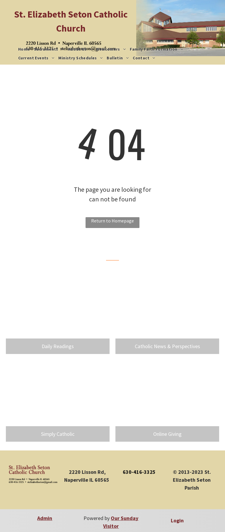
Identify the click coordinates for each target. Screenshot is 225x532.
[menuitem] (24, 49)
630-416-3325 (139, 472)
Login (177, 520)
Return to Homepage (112, 221)
